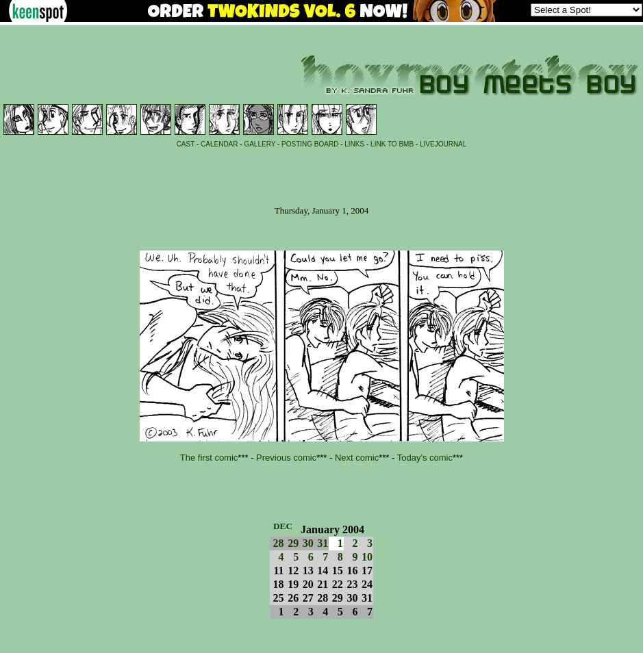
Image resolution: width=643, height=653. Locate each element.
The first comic (209, 457)
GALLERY (259, 144)
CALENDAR (219, 144)
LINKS (354, 144)
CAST (186, 144)
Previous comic (286, 457)
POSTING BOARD (309, 144)
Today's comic (425, 457)
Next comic (357, 457)
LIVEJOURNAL (443, 144)
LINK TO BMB (392, 144)
